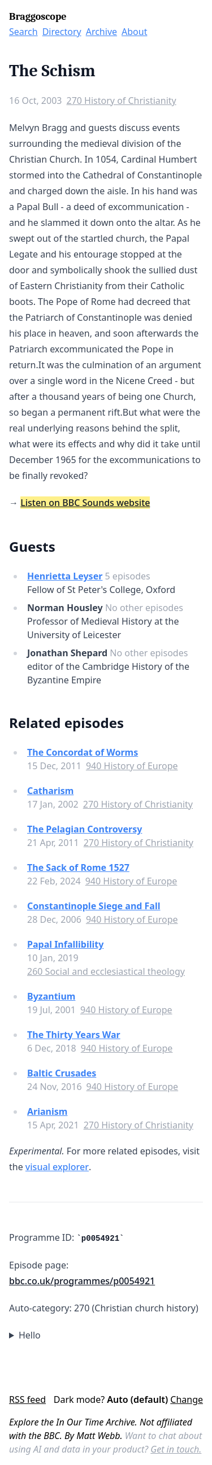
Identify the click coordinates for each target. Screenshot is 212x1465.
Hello (30, 1335)
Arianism (47, 1111)
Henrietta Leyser (64, 576)
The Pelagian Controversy (84, 829)
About (134, 31)
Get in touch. (175, 1449)
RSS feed (27, 1399)
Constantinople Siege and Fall (94, 906)
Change (186, 1399)
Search (23, 31)
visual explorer (57, 1167)
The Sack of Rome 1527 (78, 867)
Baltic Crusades (61, 1073)
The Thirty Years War (73, 1034)
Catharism (50, 790)
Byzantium (51, 996)
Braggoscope (37, 17)
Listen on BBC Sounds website (85, 502)
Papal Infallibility (65, 944)
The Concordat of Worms (82, 752)
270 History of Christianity (121, 100)
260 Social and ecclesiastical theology (106, 971)
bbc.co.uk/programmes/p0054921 (82, 1281)
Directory (61, 31)
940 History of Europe (132, 766)
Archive (101, 31)
